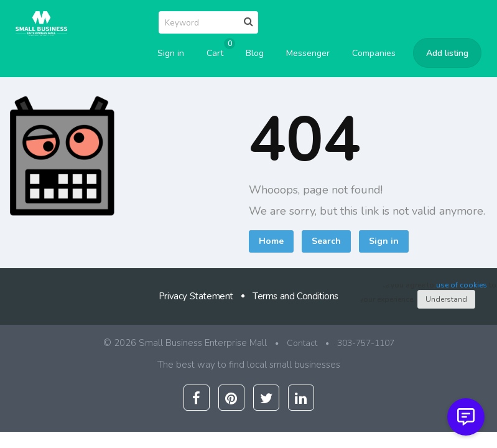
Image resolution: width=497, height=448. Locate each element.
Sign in (170, 53)
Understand (446, 299)
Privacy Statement (196, 296)
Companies (374, 53)
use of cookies (461, 285)
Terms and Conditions (295, 296)
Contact (302, 343)
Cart (219, 49)
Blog (255, 53)
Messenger (308, 53)
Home (271, 241)
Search (326, 241)
